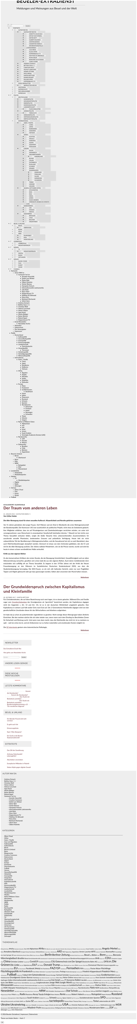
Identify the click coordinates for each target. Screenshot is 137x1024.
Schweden (38, 180)
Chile (31, 217)
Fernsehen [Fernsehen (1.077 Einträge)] (72, 968)
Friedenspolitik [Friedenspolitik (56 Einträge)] (79, 971)
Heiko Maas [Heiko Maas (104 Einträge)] (59, 977)
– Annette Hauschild (14, 798)
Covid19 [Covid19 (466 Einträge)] (34, 961)
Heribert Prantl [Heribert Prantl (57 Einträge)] (92, 977)
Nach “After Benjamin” (14, 732)
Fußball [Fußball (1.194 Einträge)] (11, 974)
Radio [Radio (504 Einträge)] (22, 994)
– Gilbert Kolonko (14, 824)
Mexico (31, 212)
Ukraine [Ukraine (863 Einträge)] (5, 1004)
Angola (31, 138)
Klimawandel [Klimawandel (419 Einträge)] (7, 985)
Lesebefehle (18, 241)
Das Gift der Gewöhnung (15, 750)
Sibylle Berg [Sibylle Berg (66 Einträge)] (59, 998)
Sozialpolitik (8, 914)
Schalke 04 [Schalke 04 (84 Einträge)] (42, 998)
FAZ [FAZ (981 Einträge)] (52, 968)
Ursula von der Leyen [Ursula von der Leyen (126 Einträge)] (55, 1005)
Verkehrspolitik (29, 115)
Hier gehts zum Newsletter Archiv (14, 653)
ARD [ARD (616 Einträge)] (59, 951)
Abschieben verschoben (15, 760)
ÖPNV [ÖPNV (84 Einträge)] (13, 1010)
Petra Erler (33, 57)
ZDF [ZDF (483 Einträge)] (111, 1007)
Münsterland (28, 239)
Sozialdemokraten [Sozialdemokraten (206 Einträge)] (86, 998)
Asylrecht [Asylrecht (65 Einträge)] (98, 952)
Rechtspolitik (8, 908)
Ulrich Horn (33, 61)
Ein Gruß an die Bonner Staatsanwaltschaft (15, 737)
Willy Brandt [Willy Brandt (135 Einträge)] (14, 1008)
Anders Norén (13, 1018)
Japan (31, 127)
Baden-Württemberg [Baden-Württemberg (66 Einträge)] (18, 955)
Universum (7, 925)
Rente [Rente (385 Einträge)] (62, 994)
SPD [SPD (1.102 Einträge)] (103, 997)
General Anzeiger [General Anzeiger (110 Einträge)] (51, 975)
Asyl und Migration (10, 842)
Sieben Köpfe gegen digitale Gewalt (19, 767)
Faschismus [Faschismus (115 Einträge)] (46, 968)
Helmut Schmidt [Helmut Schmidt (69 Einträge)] (85, 977)
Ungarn (32, 186)
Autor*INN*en (23, 30)
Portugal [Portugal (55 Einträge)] (17, 994)
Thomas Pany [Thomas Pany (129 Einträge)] (77, 1001)
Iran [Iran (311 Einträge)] (53, 980)
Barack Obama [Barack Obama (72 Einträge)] (26, 955)
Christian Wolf (29, 67)
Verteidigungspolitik (31, 117)
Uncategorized (9, 923)
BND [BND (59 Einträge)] (98, 955)
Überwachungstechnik (11, 919)
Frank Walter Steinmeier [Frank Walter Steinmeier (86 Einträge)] (39, 971)
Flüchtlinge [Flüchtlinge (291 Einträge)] (106, 968)
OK (2, 1022)
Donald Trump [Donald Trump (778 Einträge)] (52, 964)
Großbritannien (35, 154)
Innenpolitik (28, 103)
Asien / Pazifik (28, 123)
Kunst (20, 265)
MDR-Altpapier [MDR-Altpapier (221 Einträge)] (9, 988)
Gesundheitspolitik (30, 101)
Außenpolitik (28, 99)
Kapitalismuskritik (10, 881)
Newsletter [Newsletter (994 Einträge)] (7, 990)
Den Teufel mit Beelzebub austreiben (18, 698)
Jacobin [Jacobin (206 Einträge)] (84, 980)
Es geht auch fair (12, 724)
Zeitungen (21, 257)
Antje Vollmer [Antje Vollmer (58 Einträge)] (47, 952)
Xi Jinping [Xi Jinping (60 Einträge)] (107, 1008)
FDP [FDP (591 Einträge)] (57, 968)
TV (19, 249)
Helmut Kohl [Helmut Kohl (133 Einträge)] (77, 977)
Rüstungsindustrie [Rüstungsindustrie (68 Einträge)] (12, 998)
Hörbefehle (22, 243)
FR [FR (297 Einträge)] (20, 971)
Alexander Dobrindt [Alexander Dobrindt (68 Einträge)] (60, 949)
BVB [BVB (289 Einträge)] (97, 958)
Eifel (25, 237)
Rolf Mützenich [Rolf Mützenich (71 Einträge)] (87, 994)
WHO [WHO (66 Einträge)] (9, 1008)
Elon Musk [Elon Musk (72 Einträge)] (85, 965)
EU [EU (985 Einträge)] (16, 968)
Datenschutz (22, 89)
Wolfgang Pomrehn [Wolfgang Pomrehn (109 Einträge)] (60, 1008)
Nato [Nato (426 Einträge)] (92, 987)
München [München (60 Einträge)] (76, 988)
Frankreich (33, 152)
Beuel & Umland (19, 223)
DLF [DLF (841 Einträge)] (34, 964)
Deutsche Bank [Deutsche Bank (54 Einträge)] (100, 961)
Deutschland (23, 97)
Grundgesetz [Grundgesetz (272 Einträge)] (15, 977)
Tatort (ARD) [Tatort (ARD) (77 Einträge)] (46, 1001)
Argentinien (33, 221)
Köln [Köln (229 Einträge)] (53, 985)
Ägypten (32, 136)
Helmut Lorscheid (30, 69)
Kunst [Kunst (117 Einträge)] (49, 985)
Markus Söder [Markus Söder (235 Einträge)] (100, 985)
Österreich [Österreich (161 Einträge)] (18, 1010)
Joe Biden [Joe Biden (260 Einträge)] (9, 982)
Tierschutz (33, 113)
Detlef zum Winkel (35, 36)
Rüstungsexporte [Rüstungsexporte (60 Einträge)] (4, 998)
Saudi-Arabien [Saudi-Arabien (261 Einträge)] (33, 998)
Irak (30, 194)
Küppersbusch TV (35, 53)
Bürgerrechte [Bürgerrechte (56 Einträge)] (102, 958)
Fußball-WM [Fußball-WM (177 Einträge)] (27, 975)
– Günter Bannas (13, 806)
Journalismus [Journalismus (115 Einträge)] (25, 982)
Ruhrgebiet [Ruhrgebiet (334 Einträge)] (96, 994)
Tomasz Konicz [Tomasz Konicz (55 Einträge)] (90, 1001)
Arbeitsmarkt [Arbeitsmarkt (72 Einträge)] (54, 952)
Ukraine (32, 184)
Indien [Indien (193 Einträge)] (10, 980)
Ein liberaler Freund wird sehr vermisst (16, 720)
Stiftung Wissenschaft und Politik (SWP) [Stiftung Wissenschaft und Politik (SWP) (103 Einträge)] (12, 1001)
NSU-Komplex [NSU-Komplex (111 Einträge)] (50, 991)
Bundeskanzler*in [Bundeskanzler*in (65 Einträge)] (44, 958)
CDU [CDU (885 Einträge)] (108, 958)
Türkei (31, 182)
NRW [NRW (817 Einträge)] (42, 990)
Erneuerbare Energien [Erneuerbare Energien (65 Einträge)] (5, 968)
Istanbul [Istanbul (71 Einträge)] (62, 980)
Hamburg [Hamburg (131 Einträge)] (36, 977)
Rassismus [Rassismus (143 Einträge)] (29, 994)
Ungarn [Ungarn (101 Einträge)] (47, 1005)
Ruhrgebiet (27, 235)
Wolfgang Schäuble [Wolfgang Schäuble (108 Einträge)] (72, 1008)
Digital (20, 253)
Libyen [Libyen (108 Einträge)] (87, 985)
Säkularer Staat (9, 912)
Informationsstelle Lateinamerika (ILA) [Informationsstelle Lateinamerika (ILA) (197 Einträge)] (27, 980)
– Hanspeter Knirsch (15, 807)
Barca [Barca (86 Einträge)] (31, 955)
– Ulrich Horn (12, 823)
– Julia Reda (12, 811)
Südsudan (32, 146)
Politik (16, 95)
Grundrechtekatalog (19, 602)
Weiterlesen (85, 577)
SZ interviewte (11, 627)
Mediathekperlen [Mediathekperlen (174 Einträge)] (22, 988)
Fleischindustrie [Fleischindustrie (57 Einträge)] (87, 968)
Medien (16, 247)
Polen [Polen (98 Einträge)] (9, 994)
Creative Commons (10, 855)
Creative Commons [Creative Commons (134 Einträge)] (45, 962)
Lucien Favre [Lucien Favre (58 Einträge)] (92, 985)
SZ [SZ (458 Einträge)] (32, 1001)
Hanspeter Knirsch (35, 44)
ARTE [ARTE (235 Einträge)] (93, 952)
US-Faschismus (9, 927)
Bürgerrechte (8, 853)
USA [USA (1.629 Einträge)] (65, 1004)
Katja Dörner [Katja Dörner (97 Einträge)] (102, 982)
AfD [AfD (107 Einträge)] (28, 949)
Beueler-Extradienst (13, 1014)
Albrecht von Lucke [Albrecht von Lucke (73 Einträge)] (50, 949)
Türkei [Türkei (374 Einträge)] (96, 1001)
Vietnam (32, 132)
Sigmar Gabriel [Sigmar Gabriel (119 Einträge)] (66, 998)
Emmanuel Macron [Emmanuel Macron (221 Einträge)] (95, 965)
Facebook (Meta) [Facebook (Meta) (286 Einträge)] (33, 968)
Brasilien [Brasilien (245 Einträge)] (21, 958)
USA (30, 208)
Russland (32, 164)
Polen (31, 150)
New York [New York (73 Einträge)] (17, 991)
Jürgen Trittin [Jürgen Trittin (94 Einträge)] (75, 982)
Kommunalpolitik (30, 105)
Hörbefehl (7, 874)
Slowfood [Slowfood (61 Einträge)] (77, 998)
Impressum (22, 93)
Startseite (16, 28)
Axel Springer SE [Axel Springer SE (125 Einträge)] (8, 955)
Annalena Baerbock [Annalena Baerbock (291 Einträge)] (12, 951)
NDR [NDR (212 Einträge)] (97, 988)
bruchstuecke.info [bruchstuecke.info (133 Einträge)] (34, 958)
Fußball (17, 269)
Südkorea (32, 130)
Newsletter (8, 898)
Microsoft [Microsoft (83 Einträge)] (51, 988)
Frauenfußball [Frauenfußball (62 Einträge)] (48, 971)
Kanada (31, 210)
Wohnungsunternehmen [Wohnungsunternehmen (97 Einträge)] (48, 1008)
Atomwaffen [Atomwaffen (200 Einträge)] (110, 952)
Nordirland (39, 156)
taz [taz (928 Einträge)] (51, 1000)
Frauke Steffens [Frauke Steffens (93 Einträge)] (55, 971)
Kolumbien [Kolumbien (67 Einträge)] (22, 985)
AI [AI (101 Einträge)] (45, 949)
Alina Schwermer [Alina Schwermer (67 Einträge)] (68, 949)
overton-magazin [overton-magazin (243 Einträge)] (102, 991)
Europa (26, 148)
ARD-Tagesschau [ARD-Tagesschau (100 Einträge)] (67, 952)
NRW (19, 233)
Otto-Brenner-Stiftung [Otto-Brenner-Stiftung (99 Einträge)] (89, 991)
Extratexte (7, 864)
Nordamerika (28, 206)
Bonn (20, 229)
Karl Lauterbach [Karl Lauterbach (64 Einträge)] (90, 982)
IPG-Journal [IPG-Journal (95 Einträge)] (45, 980)
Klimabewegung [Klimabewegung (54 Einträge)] (110, 982)
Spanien (31, 168)
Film (19, 263)
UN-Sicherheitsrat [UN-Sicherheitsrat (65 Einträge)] (40, 1005)
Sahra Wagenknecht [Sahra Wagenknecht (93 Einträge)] (21, 998)
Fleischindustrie (35, 109)
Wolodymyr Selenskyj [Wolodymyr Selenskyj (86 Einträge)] (83, 1008)
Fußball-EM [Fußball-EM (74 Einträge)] (19, 975)
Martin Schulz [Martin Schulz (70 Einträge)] (110, 985)
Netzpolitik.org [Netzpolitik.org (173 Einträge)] (114, 988)
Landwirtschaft (29, 107)
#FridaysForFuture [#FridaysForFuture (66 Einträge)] (5, 949)
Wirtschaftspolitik (30, 119)
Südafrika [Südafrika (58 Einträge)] (36, 1001)
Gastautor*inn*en (30, 32)
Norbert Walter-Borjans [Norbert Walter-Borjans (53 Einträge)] (28, 991)
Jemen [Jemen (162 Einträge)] (115, 980)
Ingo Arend (28, 73)
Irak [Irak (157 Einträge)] (49, 980)
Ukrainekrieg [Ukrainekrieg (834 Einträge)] (17, 1004)
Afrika (26, 134)
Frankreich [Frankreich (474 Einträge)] (27, 971)
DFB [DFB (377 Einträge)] (106, 961)
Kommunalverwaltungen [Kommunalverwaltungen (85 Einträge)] (31, 985)
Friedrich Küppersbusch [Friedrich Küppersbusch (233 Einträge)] (92, 971)
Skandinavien (33, 170)
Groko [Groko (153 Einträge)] (99, 975)
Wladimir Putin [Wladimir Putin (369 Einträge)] (34, 1007)
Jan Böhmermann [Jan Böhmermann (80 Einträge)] (97, 980)
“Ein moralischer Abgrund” (15, 706)
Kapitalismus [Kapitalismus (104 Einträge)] (83, 982)
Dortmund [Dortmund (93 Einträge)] (66, 965)
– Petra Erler (12, 819)
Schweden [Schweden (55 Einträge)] (47, 998)
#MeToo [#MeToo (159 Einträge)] (12, 949)
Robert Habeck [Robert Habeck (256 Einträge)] (78, 994)
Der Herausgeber (24, 91)
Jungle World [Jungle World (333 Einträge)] (66, 982)
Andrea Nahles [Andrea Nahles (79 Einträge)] (98, 949)
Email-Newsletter (24, 83)
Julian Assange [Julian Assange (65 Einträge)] (33, 982)
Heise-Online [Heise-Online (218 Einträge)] (68, 977)
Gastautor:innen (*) (23, 514)
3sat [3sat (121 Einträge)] (25, 949)
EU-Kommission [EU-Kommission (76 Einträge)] (21, 968)
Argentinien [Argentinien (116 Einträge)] (75, 952)
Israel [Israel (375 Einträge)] (57, 980)
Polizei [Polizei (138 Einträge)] (14, 994)
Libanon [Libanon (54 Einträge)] (83, 985)
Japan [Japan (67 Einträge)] (111, 980)
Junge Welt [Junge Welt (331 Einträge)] (55, 982)
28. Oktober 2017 (9, 597)
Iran (30, 192)
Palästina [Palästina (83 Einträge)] (116, 991)
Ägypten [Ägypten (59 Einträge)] (9, 1010)
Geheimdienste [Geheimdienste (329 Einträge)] (38, 975)
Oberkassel (27, 227)
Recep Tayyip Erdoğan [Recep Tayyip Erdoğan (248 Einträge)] (42, 994)
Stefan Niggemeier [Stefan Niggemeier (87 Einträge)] (116, 998)
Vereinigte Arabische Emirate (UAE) (33, 435)
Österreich (33, 162)
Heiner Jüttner (29, 71)
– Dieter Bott (12, 804)
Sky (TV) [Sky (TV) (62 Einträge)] (73, 998)
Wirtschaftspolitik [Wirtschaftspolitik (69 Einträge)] (23, 1008)
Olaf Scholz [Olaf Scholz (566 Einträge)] (72, 990)
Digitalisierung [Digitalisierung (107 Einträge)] (28, 965)
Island (37, 176)
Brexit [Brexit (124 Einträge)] (27, 958)
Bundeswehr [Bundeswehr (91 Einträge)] (91, 958)
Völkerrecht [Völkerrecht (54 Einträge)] (98, 1005)
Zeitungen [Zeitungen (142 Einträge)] (4, 1010)
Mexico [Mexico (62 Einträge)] (39, 988)
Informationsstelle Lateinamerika (33, 288)
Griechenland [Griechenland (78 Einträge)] (93, 975)
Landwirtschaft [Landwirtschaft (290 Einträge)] (75, 985)
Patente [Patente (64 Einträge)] (120, 991)
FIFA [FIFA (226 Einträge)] (82, 968)
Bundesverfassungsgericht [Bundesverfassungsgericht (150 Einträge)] (79, 958)
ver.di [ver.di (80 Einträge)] (70, 1005)
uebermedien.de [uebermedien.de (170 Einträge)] (105, 1001)
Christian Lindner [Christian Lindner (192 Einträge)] (17, 962)
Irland (31, 158)
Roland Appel (28, 79)
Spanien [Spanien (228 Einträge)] (97, 998)
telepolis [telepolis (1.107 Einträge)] (58, 1000)
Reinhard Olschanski (36, 59)
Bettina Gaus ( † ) (29, 65)
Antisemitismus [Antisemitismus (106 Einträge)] (40, 952)
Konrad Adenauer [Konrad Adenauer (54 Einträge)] (41, 985)
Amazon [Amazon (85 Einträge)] (74, 949)
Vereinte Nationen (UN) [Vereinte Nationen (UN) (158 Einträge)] (80, 1005)
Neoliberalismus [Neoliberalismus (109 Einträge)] (104, 988)
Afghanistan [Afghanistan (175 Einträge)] (34, 949)
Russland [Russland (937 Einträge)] (117, 994)
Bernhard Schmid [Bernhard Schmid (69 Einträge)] (74, 955)
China (31, 125)
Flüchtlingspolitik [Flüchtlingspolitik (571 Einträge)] (10, 971)
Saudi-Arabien (34, 200)
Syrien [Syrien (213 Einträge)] (28, 1001)
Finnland (38, 174)
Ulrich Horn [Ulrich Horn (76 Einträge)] (28, 1005)
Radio (20, 255)
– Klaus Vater (12, 813)
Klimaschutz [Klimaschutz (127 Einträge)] (117, 982)
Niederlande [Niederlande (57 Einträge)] (21, 991)
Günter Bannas (34, 42)
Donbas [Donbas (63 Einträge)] (61, 965)
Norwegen (38, 178)
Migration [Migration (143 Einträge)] (57, 988)
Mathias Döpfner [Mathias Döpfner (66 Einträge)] (116, 985)
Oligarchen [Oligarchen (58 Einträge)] (80, 991)
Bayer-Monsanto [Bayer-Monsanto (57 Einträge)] (36, 955)
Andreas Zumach (29, 63)
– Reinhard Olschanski (15, 821)
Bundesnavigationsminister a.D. (17, 704)
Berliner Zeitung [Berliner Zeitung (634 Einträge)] (61, 954)
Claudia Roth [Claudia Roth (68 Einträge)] (26, 961)
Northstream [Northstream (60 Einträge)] (36, 991)
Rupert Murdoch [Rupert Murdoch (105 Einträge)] (106, 994)
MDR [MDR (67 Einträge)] (2, 988)
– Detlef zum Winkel (15, 802)
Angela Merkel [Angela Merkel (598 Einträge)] (110, 948)
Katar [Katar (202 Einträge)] (96, 983)
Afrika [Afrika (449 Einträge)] (42, 948)
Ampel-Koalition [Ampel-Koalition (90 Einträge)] (90, 949)
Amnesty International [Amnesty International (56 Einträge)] (81, 949)
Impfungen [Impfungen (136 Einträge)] (4, 980)
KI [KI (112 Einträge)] (106, 982)
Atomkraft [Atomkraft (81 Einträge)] (102, 952)
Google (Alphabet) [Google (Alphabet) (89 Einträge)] (84, 975)
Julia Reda (32, 49)
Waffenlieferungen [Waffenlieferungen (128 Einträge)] (106, 1005)
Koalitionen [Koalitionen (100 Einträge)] (16, 985)
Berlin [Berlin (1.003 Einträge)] (48, 954)
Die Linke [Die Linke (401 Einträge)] (14, 965)
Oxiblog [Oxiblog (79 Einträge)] (111, 991)
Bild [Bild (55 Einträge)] (90, 955)
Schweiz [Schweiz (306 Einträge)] (53, 997)
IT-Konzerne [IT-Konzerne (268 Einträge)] (69, 980)
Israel (31, 196)
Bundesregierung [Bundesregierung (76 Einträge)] (53, 958)
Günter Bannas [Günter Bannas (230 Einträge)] (27, 977)
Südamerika (28, 213)
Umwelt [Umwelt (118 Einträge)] (33, 1005)
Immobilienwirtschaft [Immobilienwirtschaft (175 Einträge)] (113, 977)
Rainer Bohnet (29, 77)
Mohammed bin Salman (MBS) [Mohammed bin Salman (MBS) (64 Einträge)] (67, 988)
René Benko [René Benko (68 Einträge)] (68, 994)
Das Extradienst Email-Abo (12, 649)
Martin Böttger (29, 75)
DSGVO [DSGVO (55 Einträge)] (73, 965)
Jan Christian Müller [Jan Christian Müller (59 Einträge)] (106, 980)
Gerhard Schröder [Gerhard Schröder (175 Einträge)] (62, 975)
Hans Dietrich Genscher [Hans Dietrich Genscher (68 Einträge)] (44, 977)
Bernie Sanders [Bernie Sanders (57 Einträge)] (81, 955)
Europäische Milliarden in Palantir (18, 763)
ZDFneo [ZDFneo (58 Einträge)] (115, 1008)
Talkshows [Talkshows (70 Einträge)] (40, 1001)
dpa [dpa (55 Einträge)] (70, 965)
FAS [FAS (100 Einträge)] (42, 968)
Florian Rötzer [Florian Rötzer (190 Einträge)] (95, 968)
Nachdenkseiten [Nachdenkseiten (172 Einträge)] (84, 988)
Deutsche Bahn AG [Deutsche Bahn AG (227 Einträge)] (89, 961)
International (23, 121)
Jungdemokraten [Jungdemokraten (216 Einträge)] (42, 982)
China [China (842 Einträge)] (6, 961)
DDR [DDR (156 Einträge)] (69, 962)
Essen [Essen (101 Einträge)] (12, 968)
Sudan (31, 142)
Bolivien (32, 219)
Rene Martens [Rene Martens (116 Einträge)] (55, 994)
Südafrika (32, 144)
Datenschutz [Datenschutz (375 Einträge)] (62, 961)
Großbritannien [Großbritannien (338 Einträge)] (108, 975)
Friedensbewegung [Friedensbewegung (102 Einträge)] (71, 971)
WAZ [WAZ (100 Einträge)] (113, 1005)
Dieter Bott (33, 38)
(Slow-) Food (22, 261)
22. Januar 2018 (9, 514)
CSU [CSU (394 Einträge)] (53, 961)
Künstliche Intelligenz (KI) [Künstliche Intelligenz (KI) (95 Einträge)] (62, 985)
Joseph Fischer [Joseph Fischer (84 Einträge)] (17, 982)
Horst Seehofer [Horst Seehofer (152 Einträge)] (101, 977)
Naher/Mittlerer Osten (11, 897)
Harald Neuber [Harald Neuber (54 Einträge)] (52, 977)
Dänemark (38, 172)
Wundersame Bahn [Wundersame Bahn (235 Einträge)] (97, 1008)
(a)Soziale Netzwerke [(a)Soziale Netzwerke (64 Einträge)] (19, 949)
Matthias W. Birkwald (36, 55)
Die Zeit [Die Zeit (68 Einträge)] (21, 965)
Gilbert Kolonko (35, 40)
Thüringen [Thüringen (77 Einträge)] (84, 1001)
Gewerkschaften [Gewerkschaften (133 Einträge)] (74, 975)
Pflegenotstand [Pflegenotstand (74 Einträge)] (4, 994)
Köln (20, 231)
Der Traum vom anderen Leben (30, 508)
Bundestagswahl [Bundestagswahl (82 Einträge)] (66, 958)
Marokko (32, 140)
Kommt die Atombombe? (19, 695)
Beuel (20, 225)
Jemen (31, 198)
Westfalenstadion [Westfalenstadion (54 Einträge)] (4, 1008)
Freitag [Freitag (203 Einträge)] (62, 971)
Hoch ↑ (22, 1018)
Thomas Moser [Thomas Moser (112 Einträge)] (68, 1001)
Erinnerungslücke (12, 728)
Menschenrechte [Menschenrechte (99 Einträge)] (32, 988)
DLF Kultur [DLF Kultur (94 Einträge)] (40, 965)
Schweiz (32, 166)
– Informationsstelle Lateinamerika (19, 809)
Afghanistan (33, 190)
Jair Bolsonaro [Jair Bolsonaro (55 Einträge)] (90, 980)
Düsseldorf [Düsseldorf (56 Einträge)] (81, 965)
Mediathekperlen (24, 245)
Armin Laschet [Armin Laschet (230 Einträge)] (85, 952)
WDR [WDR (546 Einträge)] (118, 1004)
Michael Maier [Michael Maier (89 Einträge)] (45, 988)
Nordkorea (33, 129)
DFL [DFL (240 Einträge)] (110, 961)
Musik (20, 267)
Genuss (16, 259)
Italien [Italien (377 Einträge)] (78, 980)
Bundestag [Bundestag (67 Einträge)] (59, 958)
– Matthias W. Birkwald (15, 817)
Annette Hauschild (35, 34)
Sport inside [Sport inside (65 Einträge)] (108, 998)
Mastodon (22, 87)
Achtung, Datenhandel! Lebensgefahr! (14, 755)
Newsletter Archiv (30, 85)
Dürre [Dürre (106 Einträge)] (76, 965)
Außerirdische (9, 846)
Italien (31, 160)
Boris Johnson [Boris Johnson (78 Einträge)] (109, 955)
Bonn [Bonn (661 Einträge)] (103, 954)
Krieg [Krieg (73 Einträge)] (46, 985)
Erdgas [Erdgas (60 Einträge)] (117, 965)
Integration (8, 878)
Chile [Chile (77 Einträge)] (2, 962)
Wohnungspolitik (10, 934)
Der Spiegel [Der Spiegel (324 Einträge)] (77, 961)
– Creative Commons (15, 800)
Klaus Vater (33, 51)
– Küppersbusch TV (14, 815)
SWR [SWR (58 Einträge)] (24, 1001)
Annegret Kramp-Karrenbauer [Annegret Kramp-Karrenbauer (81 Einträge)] (28, 952)
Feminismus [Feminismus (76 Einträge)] (63, 968)
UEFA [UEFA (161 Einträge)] (113, 1001)
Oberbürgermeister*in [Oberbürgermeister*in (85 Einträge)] (60, 991)
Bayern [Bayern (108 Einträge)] (42, 955)
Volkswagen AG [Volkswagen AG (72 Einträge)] (91, 1005)
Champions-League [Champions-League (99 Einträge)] (116, 958)
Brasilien (32, 215)
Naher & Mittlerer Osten (32, 188)
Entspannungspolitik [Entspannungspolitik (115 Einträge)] (109, 965)
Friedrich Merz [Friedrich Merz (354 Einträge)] (108, 971)
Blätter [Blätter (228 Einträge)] (94, 955)
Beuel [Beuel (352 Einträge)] (87, 955)
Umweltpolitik (29, 111)
